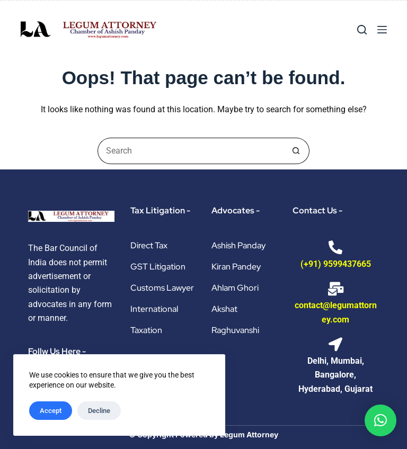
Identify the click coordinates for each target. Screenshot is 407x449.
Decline (99, 411)
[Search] (362, 29)
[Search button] (296, 151)
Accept (50, 411)
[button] (380, 420)
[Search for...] (190, 151)
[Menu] (382, 29)
